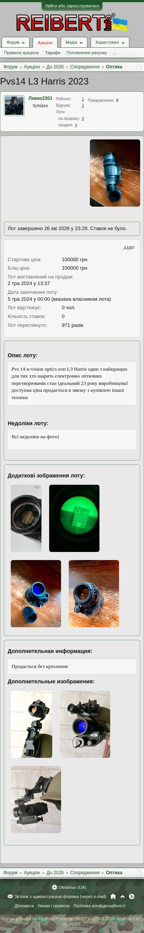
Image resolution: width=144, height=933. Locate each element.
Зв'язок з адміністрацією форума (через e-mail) (61, 896)
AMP (129, 248)
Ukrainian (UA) (72, 887)
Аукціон (45, 42)
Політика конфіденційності (99, 905)
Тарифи (52, 52)
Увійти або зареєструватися (72, 5)
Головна (113, 896)
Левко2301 (40, 98)
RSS (131, 896)
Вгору (122, 896)
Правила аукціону (21, 52)
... (114, 52)
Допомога (24, 905)
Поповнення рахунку (86, 52)
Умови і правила (54, 905)
